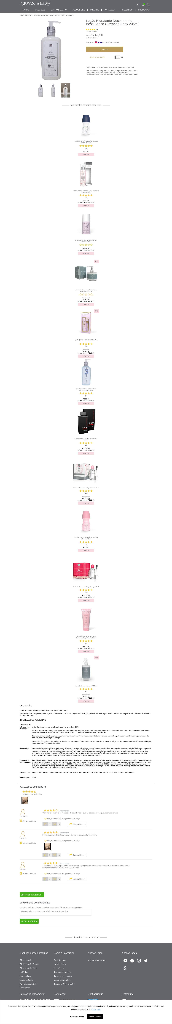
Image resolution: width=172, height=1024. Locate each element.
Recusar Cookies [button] (77, 1017)
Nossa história (60, 964)
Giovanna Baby (25, 15)
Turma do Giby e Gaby (64, 984)
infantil (94, 10)
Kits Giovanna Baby (29, 984)
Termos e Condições (63, 972)
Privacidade (59, 968)
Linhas (25, 10)
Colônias (40, 10)
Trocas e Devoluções (63, 976)
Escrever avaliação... (32, 895)
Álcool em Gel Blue (28, 968)
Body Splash (25, 976)
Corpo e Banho (26, 980)
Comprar (104, 49)
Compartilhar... (77, 824)
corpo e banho (59, 10)
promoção (144, 10)
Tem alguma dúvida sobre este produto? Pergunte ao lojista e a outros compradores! (51, 907)
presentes (126, 10)
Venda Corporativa (62, 980)
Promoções (25, 987)
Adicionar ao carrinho (97, 57)
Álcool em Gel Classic (29, 964)
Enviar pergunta (29, 921)
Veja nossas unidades (97, 960)
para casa (109, 10)
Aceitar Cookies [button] (95, 1017)
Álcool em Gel (26, 960)
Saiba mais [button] (96, 1010)
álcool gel (79, 10)
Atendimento (59, 960)
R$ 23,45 (95, 38)
